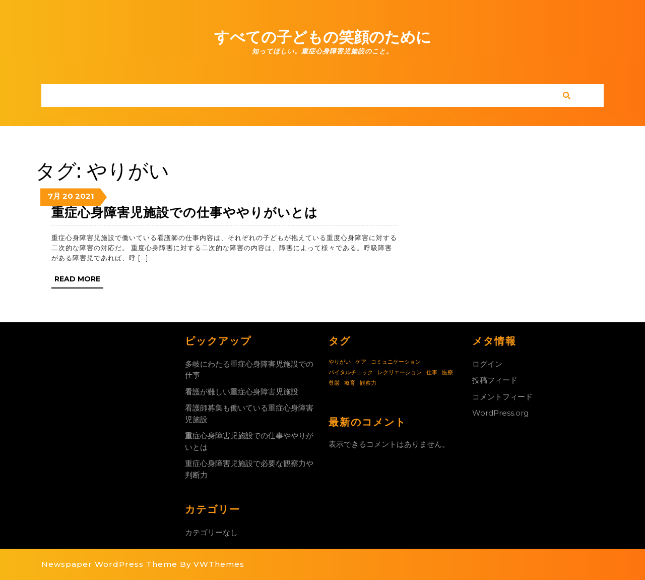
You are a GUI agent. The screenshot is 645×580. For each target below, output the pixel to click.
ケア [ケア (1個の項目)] (360, 362)
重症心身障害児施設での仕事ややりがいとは (184, 212)
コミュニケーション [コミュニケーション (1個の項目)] (396, 362)
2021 (84, 196)
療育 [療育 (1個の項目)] (349, 383)
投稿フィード (495, 380)
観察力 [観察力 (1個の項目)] (368, 383)
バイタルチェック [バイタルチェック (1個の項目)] (351, 372)
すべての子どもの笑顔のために (322, 37)
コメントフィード (502, 396)
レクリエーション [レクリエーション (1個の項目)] (399, 372)
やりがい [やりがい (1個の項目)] (340, 362)
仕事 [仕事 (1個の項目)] (431, 372)
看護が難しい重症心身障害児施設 (241, 391)
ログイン (487, 364)
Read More (78, 280)
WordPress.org (500, 413)
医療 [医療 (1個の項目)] (447, 372)
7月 (54, 196)
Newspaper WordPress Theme (109, 564)
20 (67, 196)
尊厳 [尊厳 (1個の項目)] (334, 383)
